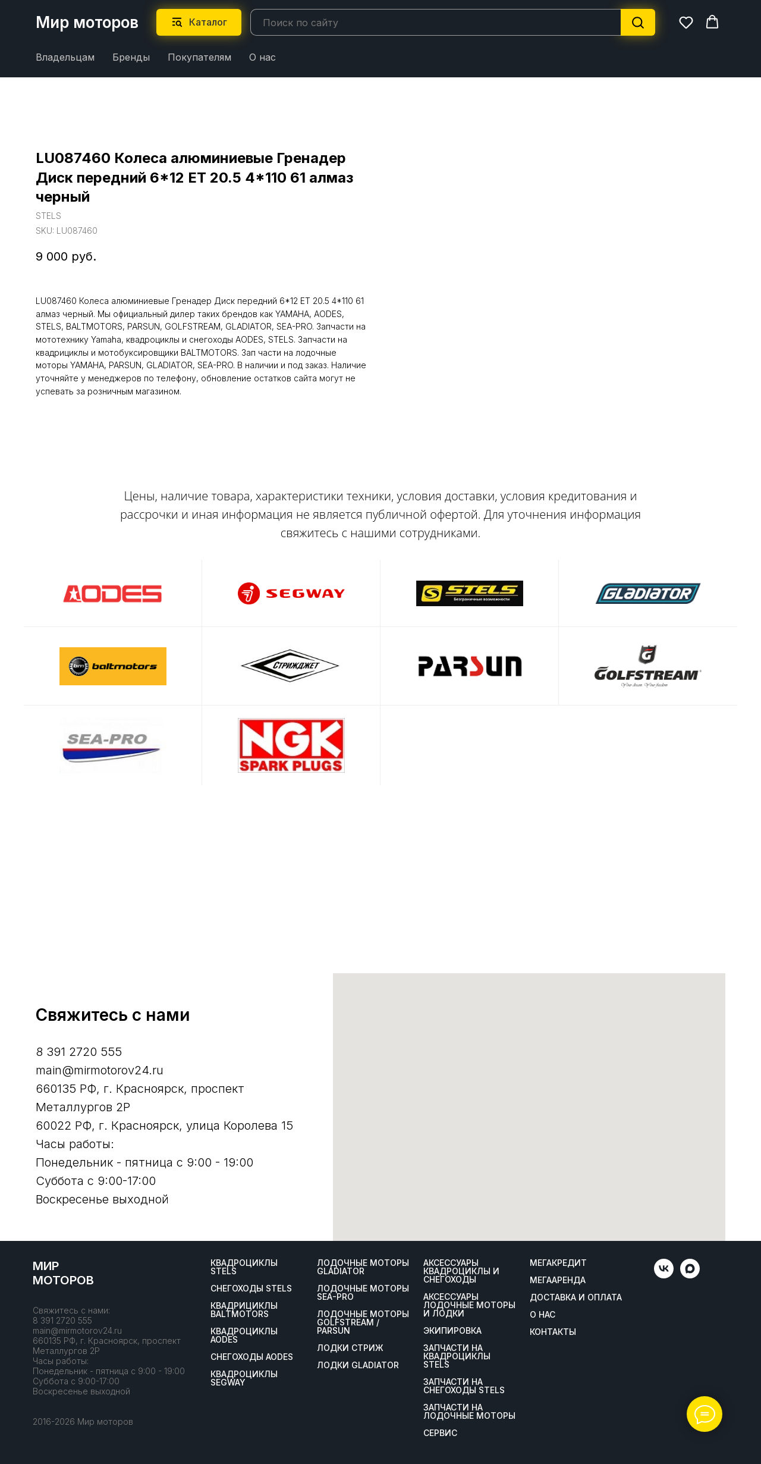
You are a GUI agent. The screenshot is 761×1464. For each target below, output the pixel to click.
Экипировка (452, 1331)
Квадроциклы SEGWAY (244, 1378)
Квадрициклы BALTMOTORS (244, 1310)
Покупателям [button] (199, 57)
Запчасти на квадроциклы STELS (456, 1356)
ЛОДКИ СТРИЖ (350, 1348)
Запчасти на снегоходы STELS (464, 1386)
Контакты (553, 1332)
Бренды (131, 57)
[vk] (664, 1275)
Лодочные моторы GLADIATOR (363, 1267)
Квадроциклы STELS (244, 1267)
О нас (262, 57)
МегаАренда (558, 1280)
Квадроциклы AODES (244, 1335)
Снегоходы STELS (251, 1288)
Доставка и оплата (576, 1297)
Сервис (440, 1433)
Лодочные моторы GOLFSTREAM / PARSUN (363, 1322)
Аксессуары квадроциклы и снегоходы (461, 1271)
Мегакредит (558, 1263)
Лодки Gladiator (358, 1365)
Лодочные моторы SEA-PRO (363, 1292)
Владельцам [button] (65, 57)
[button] (686, 22)
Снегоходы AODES (251, 1357)
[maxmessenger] (690, 1275)
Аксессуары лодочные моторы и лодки (469, 1305)
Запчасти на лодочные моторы (469, 1411)
